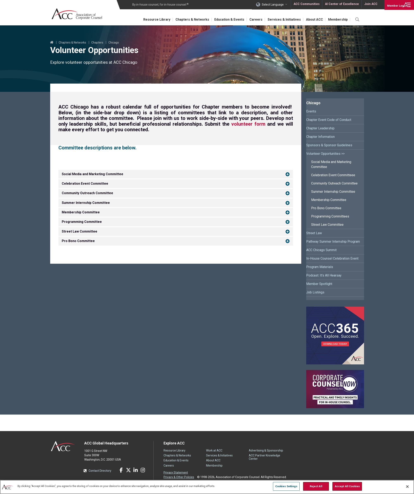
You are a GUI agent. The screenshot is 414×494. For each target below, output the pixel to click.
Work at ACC (214, 450)
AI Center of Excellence (341, 4)
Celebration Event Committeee (333, 175)
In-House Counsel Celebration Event (332, 258)
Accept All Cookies (347, 486)
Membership (337, 19)
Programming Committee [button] (82, 222)
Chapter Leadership (320, 128)
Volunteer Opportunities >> (325, 154)
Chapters (97, 42)
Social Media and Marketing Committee (331, 164)
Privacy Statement (176, 472)
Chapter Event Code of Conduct (328, 120)
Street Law (314, 233)
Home (51, 42)
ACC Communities (306, 4)
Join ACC (370, 4)
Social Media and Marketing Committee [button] (92, 174)
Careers (250, 19)
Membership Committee (328, 200)
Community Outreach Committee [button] (87, 193)
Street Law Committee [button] (79, 231)
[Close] (407, 486)
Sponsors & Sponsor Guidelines (329, 145)
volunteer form (248, 124)
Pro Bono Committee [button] (78, 241)
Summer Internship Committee (333, 192)
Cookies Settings (286, 486)
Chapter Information (320, 137)
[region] (207, 486)
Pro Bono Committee (326, 208)
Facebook (121, 470)
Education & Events (223, 19)
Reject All (316, 486)
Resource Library (147, 19)
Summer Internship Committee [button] (86, 203)
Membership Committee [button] (81, 212)
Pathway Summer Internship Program (333, 241)
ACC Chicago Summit (321, 250)
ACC (63, 446)
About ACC (312, 19)
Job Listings (315, 292)
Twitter (128, 470)
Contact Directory (100, 470)
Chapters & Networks (184, 19)
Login (393, 4)
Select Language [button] (273, 4)
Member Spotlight (319, 284)
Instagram (143, 470)
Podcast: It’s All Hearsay (324, 275)
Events (311, 111)
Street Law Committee (327, 225)
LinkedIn (135, 470)
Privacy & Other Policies (179, 477)
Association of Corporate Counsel (78, 14)
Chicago (113, 42)
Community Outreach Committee (334, 183)
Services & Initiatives (280, 19)
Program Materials (319, 267)
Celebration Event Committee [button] (85, 184)
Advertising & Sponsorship (266, 450)
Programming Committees (330, 216)
